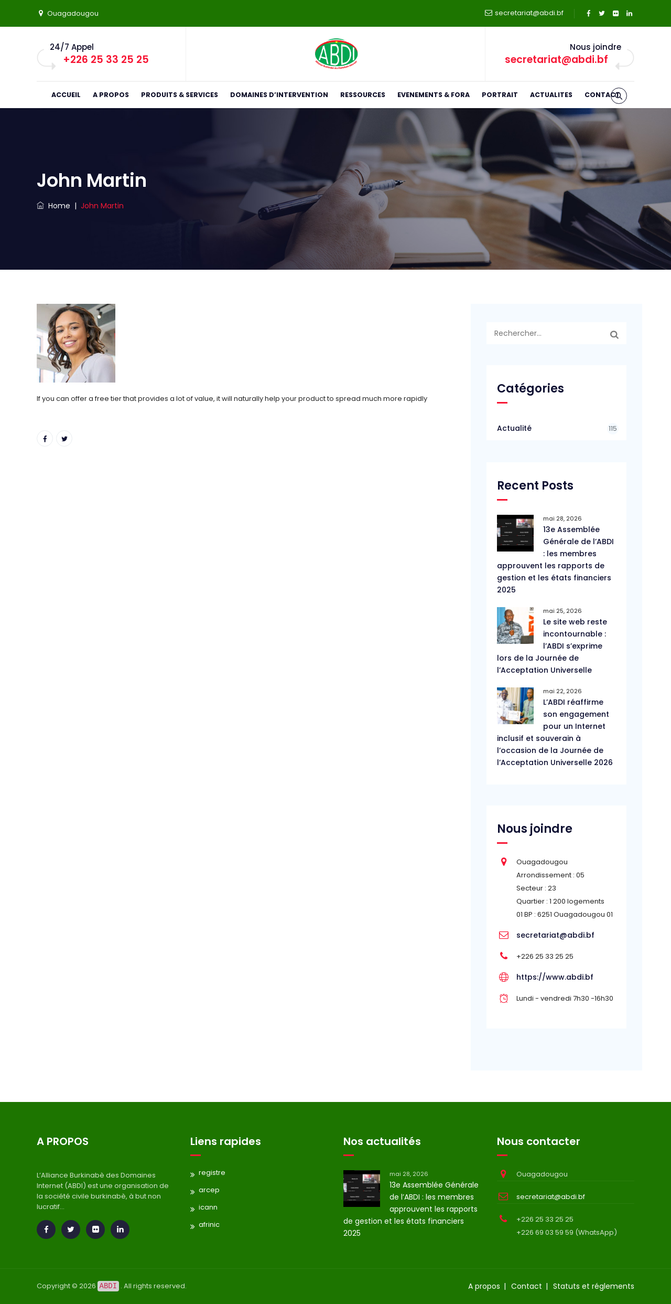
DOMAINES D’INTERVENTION (279, 94)
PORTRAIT (500, 94)
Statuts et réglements (593, 1286)
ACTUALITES (551, 94)
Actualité (514, 428)
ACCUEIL (66, 94)
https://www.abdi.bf (554, 977)
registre (212, 1173)
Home (53, 205)
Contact (526, 1286)
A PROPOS (111, 94)
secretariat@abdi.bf (529, 13)
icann (208, 1207)
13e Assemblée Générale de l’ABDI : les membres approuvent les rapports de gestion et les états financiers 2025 (555, 559)
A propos (484, 1286)
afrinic (209, 1224)
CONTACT (602, 94)
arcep (209, 1190)
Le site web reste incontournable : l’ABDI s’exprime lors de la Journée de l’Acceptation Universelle (552, 646)
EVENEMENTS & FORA (433, 94)
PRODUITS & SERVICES (179, 94)
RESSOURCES (362, 94)
